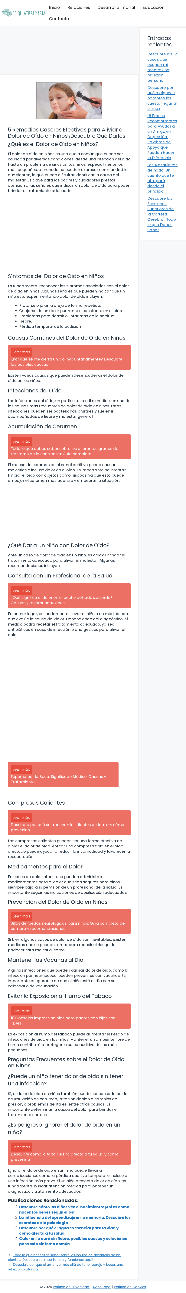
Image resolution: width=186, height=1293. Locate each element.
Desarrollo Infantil (116, 7)
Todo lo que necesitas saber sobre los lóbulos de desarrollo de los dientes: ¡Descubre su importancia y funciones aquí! (64, 1257)
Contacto (59, 19)
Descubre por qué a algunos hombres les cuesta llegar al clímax (162, 98)
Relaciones (78, 7)
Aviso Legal (102, 1287)
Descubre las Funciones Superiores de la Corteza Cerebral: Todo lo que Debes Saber (161, 214)
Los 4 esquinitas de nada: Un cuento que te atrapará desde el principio (162, 178)
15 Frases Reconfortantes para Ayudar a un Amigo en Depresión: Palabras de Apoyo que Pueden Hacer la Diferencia (162, 136)
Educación (154, 7)
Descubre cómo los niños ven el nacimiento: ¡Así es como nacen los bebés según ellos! (74, 1209)
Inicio (54, 7)
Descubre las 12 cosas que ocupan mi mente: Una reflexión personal (162, 67)
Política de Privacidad (71, 1287)
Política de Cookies (130, 1287)
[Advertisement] (69, 50)
